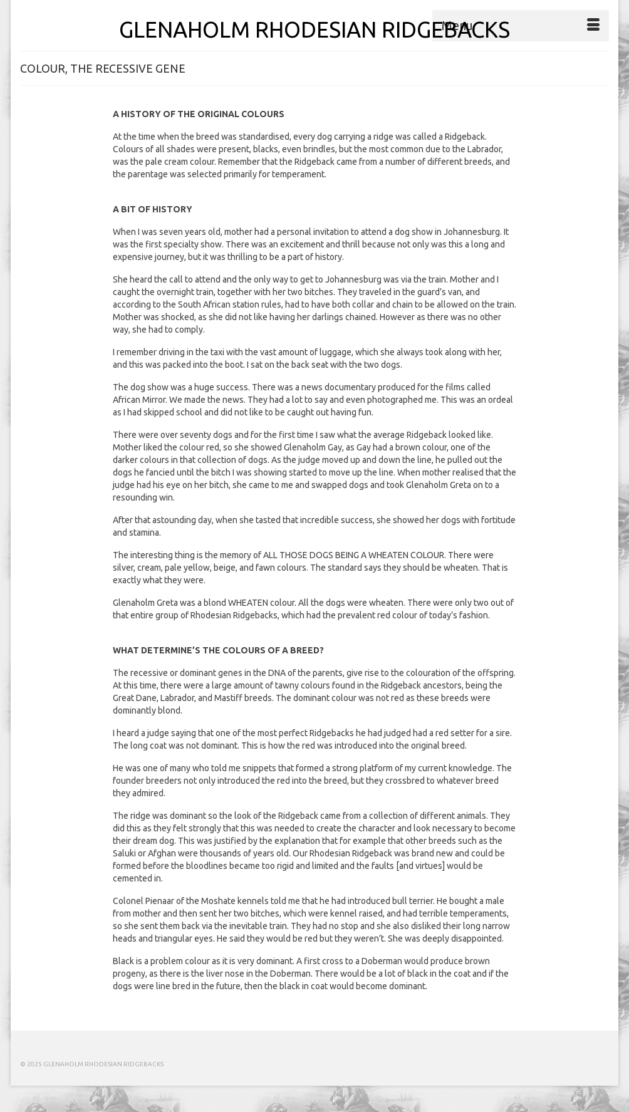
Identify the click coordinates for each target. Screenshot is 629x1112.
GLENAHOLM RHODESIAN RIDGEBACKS (314, 29)
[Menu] (520, 25)
